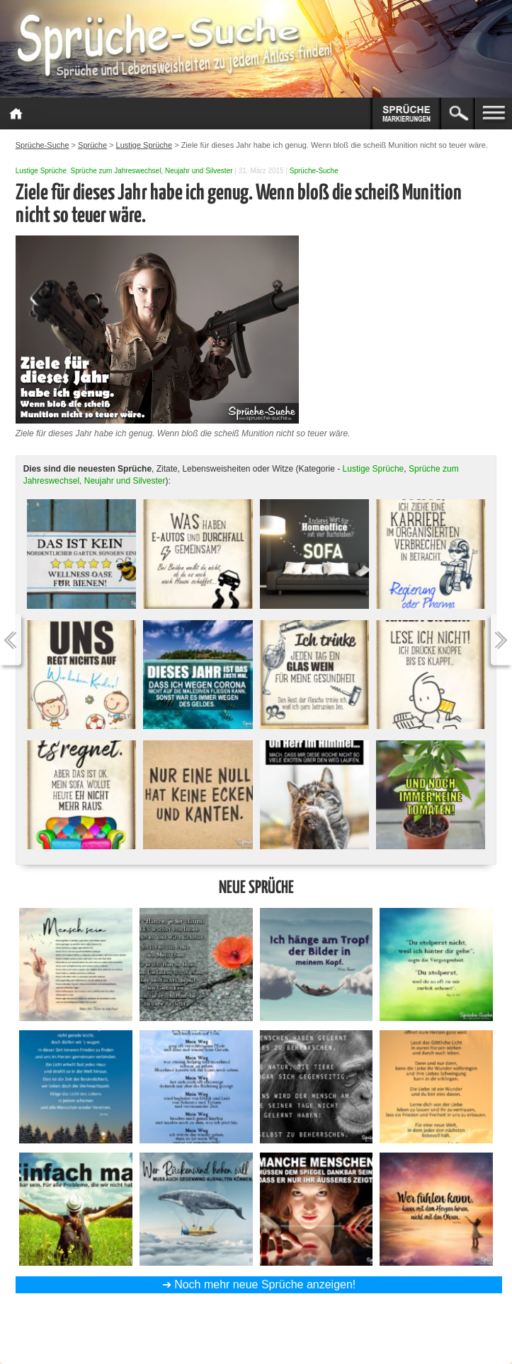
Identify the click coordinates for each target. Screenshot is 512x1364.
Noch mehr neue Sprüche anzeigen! (264, 1284)
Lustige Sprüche (41, 171)
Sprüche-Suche (314, 171)
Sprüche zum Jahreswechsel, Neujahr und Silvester (152, 171)
